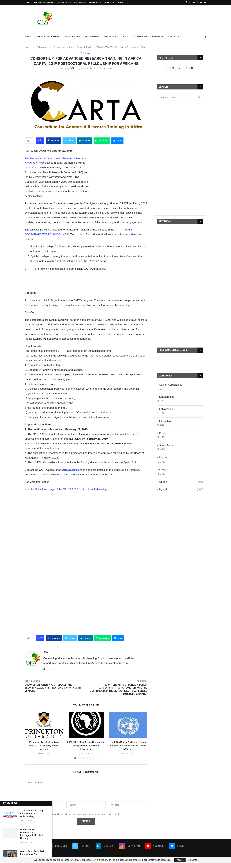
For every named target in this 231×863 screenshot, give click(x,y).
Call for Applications (43, 2)
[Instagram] (197, 2)
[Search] (204, 36)
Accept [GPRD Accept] (180, 860)
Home (27, 2)
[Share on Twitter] (69, 140)
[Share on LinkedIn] (84, 140)
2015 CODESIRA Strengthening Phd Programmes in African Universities (86, 746)
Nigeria (163, 457)
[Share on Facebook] (53, 140)
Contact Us (122, 2)
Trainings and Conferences (147, 36)
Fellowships (80, 2)
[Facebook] (186, 2)
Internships (95, 2)
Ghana (181, 482)
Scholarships (64, 2)
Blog (125, 36)
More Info (192, 860)
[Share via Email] (117, 140)
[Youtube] (201, 2)
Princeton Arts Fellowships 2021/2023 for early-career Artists (44, 746)
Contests (109, 2)
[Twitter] (190, 2)
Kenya (163, 469)
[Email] (205, 2)
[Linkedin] (194, 2)
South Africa (166, 445)
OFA (72, 68)
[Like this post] (41, 140)
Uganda (181, 489)
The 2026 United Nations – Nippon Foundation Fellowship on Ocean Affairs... (128, 746)
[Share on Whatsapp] (102, 140)
